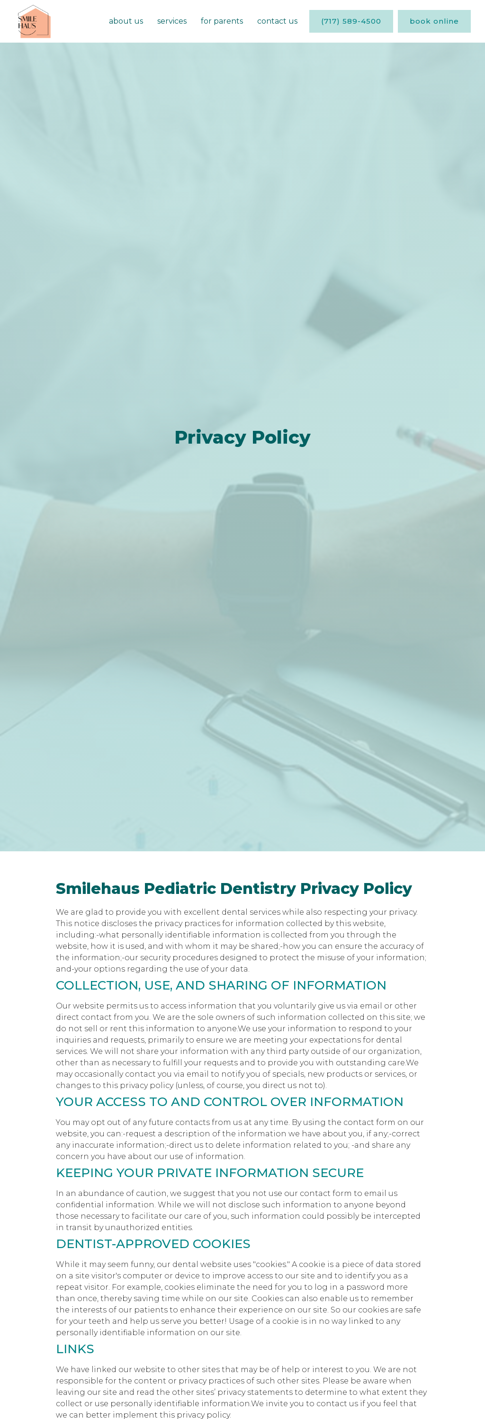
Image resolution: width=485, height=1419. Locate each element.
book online (434, 21)
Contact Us (277, 21)
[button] (172, 21)
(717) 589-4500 (351, 21)
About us (126, 21)
